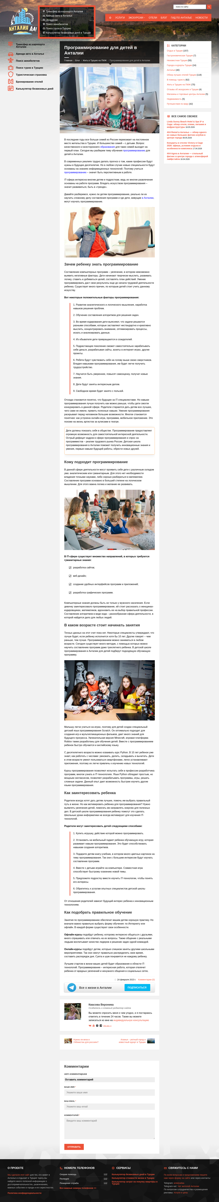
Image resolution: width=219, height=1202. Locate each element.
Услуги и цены (181, 1192)
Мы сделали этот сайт (19, 1175)
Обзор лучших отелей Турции (181, 75)
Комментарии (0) (146, 979)
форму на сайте (182, 1178)
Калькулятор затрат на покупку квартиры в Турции (135, 1182)
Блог (164, 17)
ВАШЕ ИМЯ (70, 1087)
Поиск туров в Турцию (58, 28)
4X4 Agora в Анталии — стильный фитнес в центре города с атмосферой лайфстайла (187, 156)
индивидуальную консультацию (131, 1020)
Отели (153, 17)
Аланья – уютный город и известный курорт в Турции (132, 1040)
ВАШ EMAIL (70, 1101)
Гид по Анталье (181, 17)
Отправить (74, 1147)
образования (107, 147)
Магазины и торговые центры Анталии (186, 94)
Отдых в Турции (175, 50)
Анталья (171, 70)
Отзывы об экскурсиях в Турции (182, 89)
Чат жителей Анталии (188, 1186)
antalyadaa (179, 1183)
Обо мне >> (107, 1026)
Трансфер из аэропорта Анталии (64, 11)
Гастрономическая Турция (180, 55)
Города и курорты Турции (179, 65)
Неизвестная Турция (177, 60)
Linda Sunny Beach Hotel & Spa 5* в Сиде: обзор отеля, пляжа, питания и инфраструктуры (186, 124)
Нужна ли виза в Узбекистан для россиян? (86, 1040)
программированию (134, 150)
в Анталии (147, 198)
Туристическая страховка (31, 74)
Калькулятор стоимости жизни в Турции (133, 1178)
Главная (68, 60)
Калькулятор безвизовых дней (34, 88)
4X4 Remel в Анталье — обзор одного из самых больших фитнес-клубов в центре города (187, 135)
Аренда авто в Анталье (59, 15)
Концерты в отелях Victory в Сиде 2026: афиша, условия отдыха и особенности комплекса (185, 146)
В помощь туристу (176, 79)
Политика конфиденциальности (24, 1193)
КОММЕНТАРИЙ (72, 1115)
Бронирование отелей (29, 81)
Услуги (120, 17)
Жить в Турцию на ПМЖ (95, 60)
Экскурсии (135, 17)
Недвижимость (174, 99)
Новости (202, 17)
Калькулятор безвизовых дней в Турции (68, 32)
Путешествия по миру (178, 104)
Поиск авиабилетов (57, 24)
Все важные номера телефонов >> (78, 1188)
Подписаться (137, 987)
